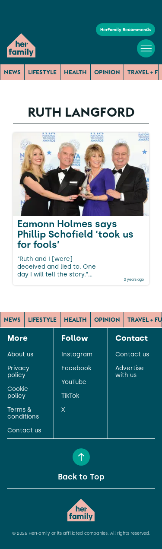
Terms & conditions (23, 413)
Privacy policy (18, 372)
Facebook (76, 368)
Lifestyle (42, 72)
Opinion (107, 72)
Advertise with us (129, 372)
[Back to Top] (81, 457)
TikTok (70, 396)
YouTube (73, 382)
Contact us (24, 430)
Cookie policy (17, 393)
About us (20, 354)
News (12, 72)
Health (75, 72)
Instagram (76, 354)
